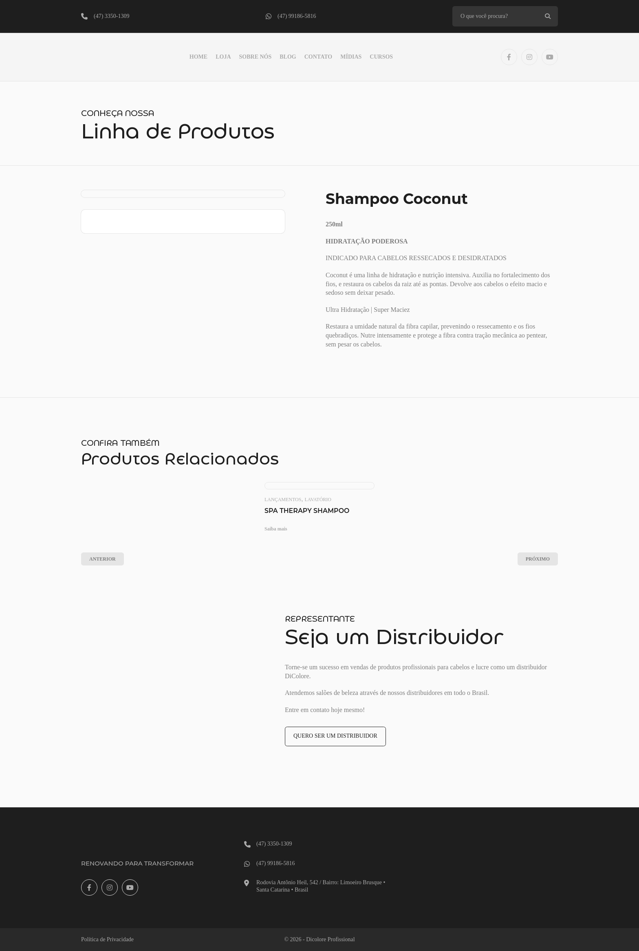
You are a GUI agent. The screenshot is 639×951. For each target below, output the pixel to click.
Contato (318, 57)
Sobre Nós (255, 57)
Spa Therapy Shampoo (307, 511)
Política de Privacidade (107, 939)
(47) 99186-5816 (297, 16)
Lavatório (317, 499)
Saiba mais (275, 529)
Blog (288, 57)
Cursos (381, 57)
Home (198, 57)
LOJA (223, 57)
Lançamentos (282, 499)
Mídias (350, 57)
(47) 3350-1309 (112, 16)
